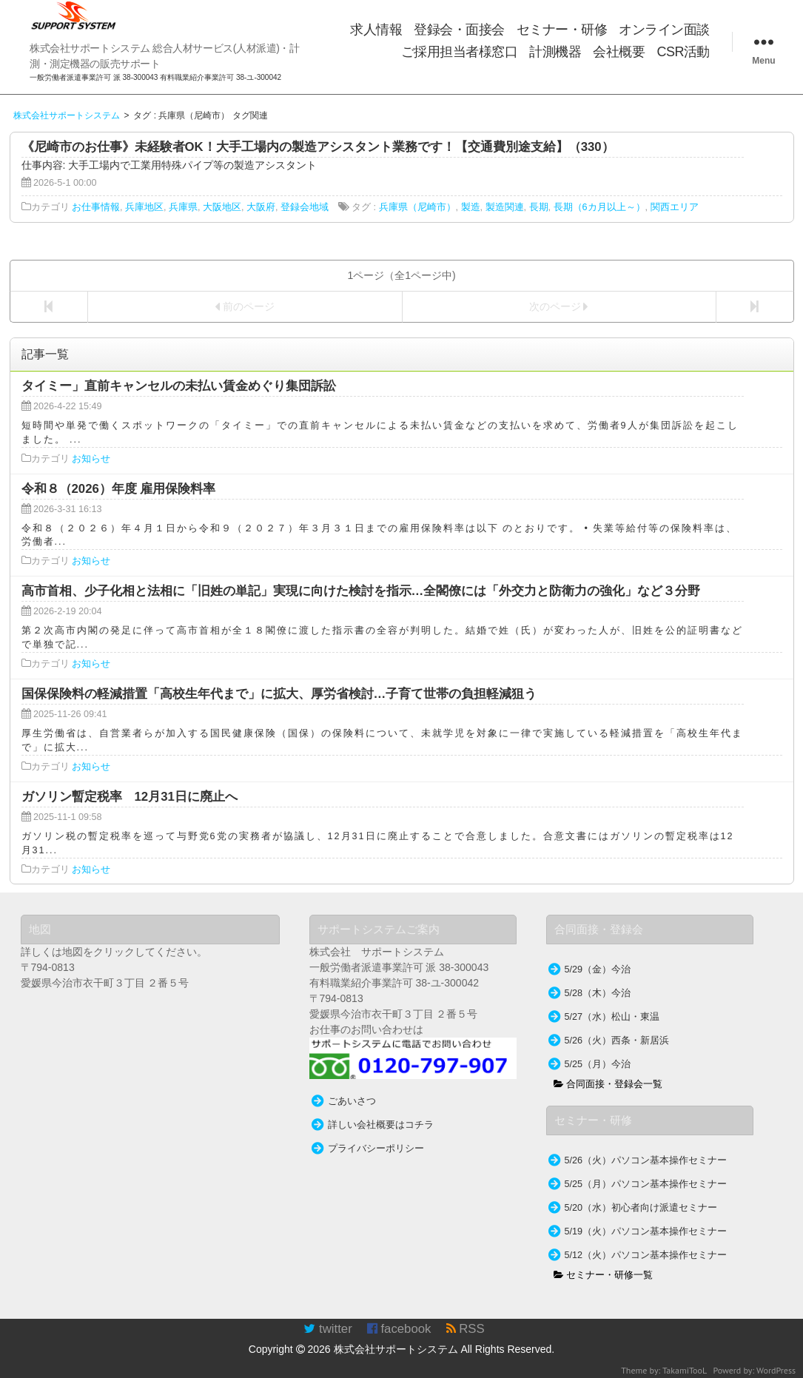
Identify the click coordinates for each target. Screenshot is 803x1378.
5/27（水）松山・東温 (612, 1017)
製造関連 (505, 207)
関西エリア (675, 207)
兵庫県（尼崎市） (417, 207)
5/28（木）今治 (598, 993)
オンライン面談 (664, 29)
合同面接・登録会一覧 (608, 1084)
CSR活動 (683, 51)
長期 (538, 207)
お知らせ (91, 459)
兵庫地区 (144, 207)
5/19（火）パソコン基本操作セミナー (646, 1231)
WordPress (776, 1370)
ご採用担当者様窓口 (459, 51)
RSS (465, 1329)
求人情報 (376, 29)
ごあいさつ (352, 1101)
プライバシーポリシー (376, 1148)
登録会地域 (304, 207)
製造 (470, 207)
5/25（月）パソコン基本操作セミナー (646, 1184)
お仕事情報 (96, 207)
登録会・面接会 (459, 29)
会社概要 (619, 51)
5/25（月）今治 (598, 1064)
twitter (327, 1329)
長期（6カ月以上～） (599, 207)
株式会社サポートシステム (396, 1349)
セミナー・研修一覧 (604, 1275)
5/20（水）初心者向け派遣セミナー (641, 1208)
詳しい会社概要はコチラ (381, 1125)
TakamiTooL (684, 1370)
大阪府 (260, 207)
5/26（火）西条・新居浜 (617, 1040)
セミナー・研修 (562, 29)
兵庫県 (183, 207)
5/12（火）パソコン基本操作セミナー (646, 1255)
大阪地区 (222, 207)
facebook (399, 1329)
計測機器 (555, 51)
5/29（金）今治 (598, 969)
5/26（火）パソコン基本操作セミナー (646, 1160)
